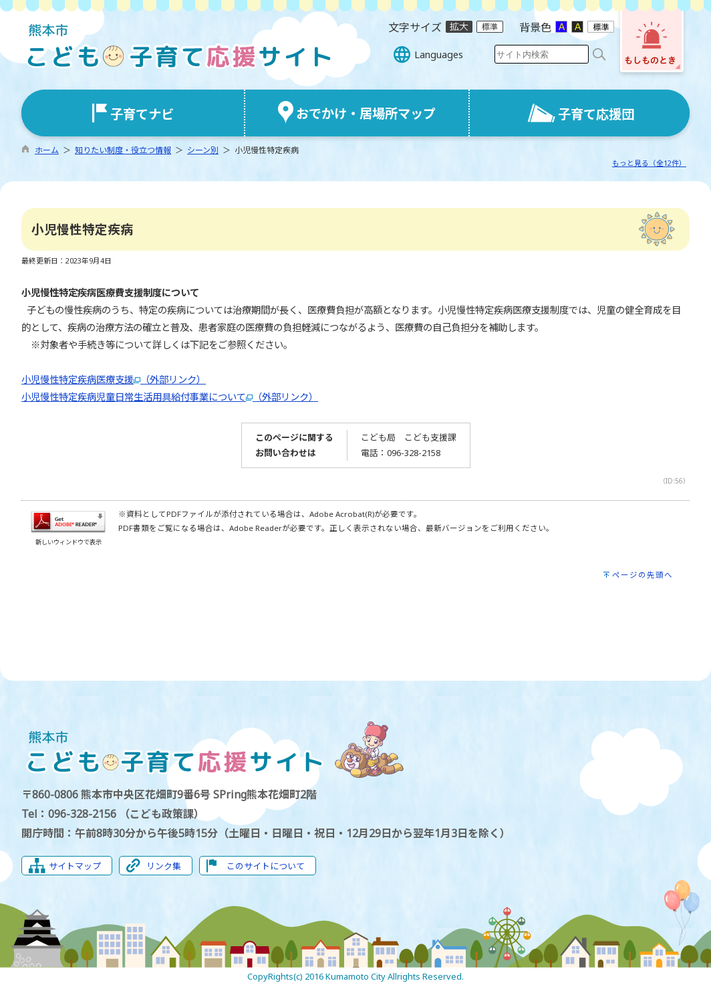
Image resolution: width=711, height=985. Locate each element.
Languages (438, 54)
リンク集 (163, 866)
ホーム (47, 150)
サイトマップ (75, 866)
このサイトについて (266, 866)
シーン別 (203, 150)
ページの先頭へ (642, 575)
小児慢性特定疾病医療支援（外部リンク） (113, 379)
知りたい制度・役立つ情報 (123, 150)
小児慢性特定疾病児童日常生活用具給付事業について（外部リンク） (169, 397)
